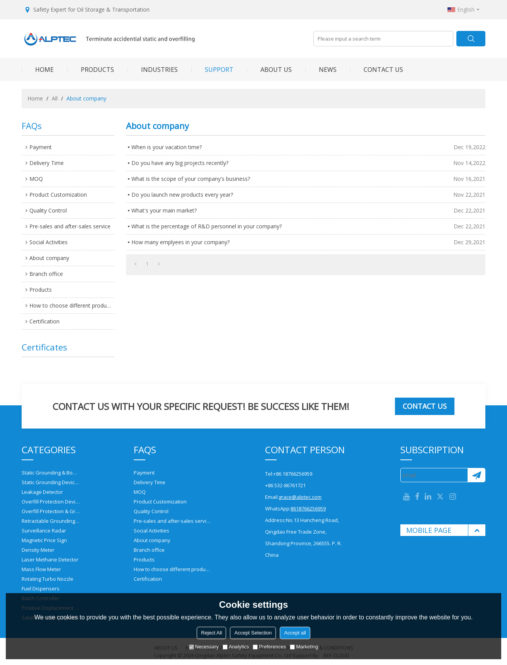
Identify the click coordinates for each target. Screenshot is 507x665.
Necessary (204, 647)
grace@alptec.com (300, 496)
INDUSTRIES (153, 69)
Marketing (304, 647)
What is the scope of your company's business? (190, 178)
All (55, 98)
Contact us (425, 406)
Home (35, 98)
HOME (38, 69)
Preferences (269, 647)
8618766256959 (308, 508)
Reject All (211, 633)
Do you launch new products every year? (182, 194)
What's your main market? (164, 210)
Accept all (295, 633)
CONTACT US (376, 69)
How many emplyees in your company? (180, 242)
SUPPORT (212, 69)
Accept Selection (253, 633)
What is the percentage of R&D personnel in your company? (206, 226)
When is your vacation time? (166, 147)
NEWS (321, 69)
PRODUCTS (90, 69)
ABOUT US (269, 69)
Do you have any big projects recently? (179, 163)
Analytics (236, 647)
